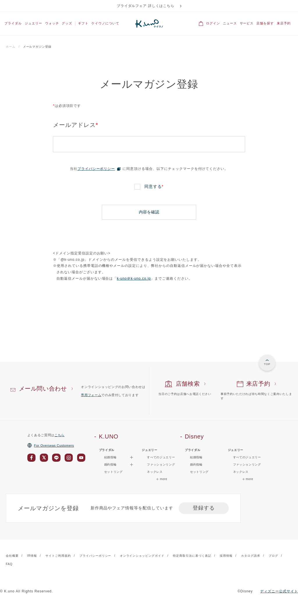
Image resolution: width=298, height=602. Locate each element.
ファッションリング (161, 464)
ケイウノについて (105, 23)
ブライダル (13, 23)
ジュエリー (33, 23)
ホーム (10, 46)
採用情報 (226, 555)
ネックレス (154, 471)
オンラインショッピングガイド (142, 555)
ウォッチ (52, 23)
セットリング (113, 471)
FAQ (9, 563)
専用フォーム (91, 394)
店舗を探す (265, 23)
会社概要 (12, 555)
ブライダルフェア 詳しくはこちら (146, 6)
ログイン (213, 23)
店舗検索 (188, 383)
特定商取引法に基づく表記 (192, 555)
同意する (154, 186)
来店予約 (284, 23)
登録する (204, 508)
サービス (247, 23)
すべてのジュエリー (161, 457)
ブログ (273, 555)
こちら (59, 434)
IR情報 (32, 555)
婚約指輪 (196, 464)
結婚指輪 (196, 457)
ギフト (83, 23)
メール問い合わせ (43, 388)
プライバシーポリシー (96, 169)
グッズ (67, 23)
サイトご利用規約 (58, 555)
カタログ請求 (250, 555)
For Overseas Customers (50, 445)
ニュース (230, 23)
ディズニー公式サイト (279, 591)
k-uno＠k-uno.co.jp (134, 278)
